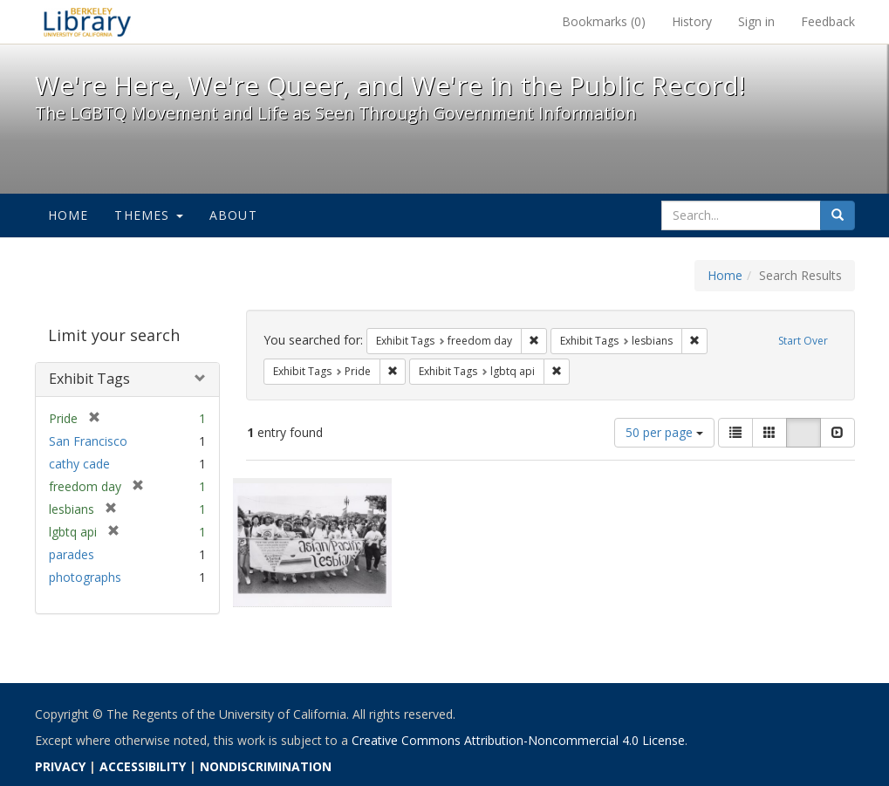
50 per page (664, 432)
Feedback (828, 21)
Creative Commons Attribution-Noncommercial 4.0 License (518, 740)
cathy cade (79, 463)
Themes (148, 215)
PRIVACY (60, 766)
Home (68, 215)
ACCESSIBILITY (142, 766)
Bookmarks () (604, 21)
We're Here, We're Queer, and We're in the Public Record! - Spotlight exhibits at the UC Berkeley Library (87, 22)
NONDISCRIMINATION (266, 766)
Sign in (756, 21)
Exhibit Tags (89, 378)
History (692, 21)
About (233, 215)
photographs (85, 577)
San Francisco (88, 441)
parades (71, 554)
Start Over (803, 340)
